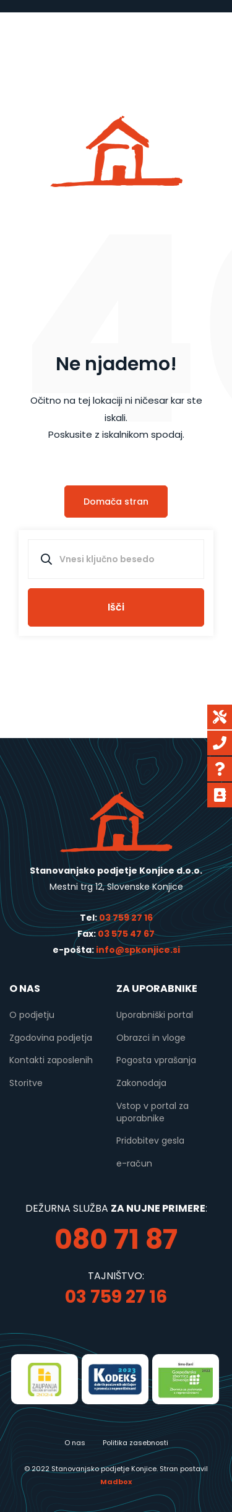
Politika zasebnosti (135, 1443)
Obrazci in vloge (151, 1038)
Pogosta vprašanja (156, 1060)
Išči (116, 607)
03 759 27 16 (126, 917)
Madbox (116, 1482)
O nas (74, 1443)
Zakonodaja (141, 1083)
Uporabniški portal (154, 1015)
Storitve (26, 1083)
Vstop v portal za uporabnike (152, 1112)
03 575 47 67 (126, 934)
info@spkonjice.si (137, 950)
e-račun (134, 1163)
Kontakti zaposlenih (51, 1060)
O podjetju (31, 1015)
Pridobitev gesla (150, 1140)
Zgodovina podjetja (50, 1038)
